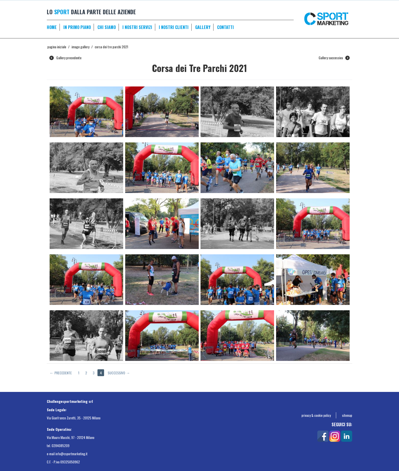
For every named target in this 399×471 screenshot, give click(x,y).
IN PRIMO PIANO (77, 27)
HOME (52, 27)
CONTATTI (225, 27)
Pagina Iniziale (56, 46)
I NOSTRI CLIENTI (174, 27)
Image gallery (80, 46)
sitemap (347, 415)
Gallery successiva (334, 58)
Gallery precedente (65, 58)
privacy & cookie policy (316, 415)
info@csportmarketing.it (71, 453)
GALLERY (202, 27)
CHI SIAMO (106, 27)
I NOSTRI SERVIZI (137, 27)
